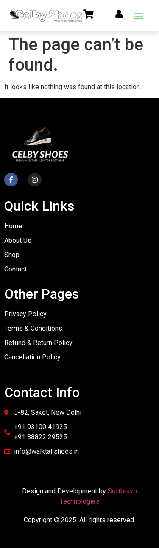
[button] (138, 15)
